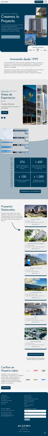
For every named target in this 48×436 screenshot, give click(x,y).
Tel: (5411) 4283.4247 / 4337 (7, 410)
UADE (35, 317)
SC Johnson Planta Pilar (36, 292)
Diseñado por (24, 431)
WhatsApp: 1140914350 (6, 412)
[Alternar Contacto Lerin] (45, 433)
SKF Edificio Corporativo (36, 268)
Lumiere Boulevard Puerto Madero (35, 243)
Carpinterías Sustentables (6, 400)
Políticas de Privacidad (24, 429)
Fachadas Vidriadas (5, 397)
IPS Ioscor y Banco (35, 219)
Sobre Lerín (3, 403)
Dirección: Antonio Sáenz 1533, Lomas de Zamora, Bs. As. (7, 415)
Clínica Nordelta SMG (35, 341)
